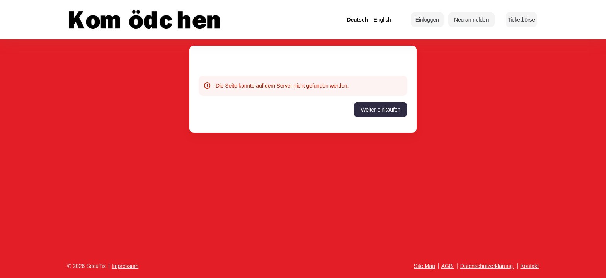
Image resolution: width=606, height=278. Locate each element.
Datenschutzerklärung (486, 266)
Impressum (125, 266)
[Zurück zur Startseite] (144, 20)
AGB (447, 266)
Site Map (424, 266)
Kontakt (530, 266)
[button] (521, 19)
